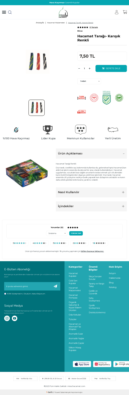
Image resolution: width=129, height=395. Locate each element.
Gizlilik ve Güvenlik (93, 292)
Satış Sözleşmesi (94, 299)
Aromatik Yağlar (76, 338)
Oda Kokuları (75, 315)
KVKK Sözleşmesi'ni (15, 294)
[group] (37, 61)
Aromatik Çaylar (76, 343)
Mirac (80, 31)
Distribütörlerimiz (97, 312)
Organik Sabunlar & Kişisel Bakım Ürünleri (75, 306)
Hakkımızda (114, 278)
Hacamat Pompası (73, 296)
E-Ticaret (56, 392)
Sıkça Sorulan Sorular (95, 277)
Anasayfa (40, 22)
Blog (111, 282)
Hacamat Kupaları (73, 274)
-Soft (49, 392)
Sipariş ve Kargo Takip (96, 285)
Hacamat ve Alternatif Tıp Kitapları (75, 327)
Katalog (112, 287)
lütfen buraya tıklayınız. (92, 251)
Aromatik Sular (76, 334)
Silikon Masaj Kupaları (75, 349)
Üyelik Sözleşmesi (94, 306)
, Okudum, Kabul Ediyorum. (25, 294)
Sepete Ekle (111, 68)
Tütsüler (73, 319)
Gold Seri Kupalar (73, 282)
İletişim (112, 273)
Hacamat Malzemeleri (56, 23)
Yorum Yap (76, 233)
